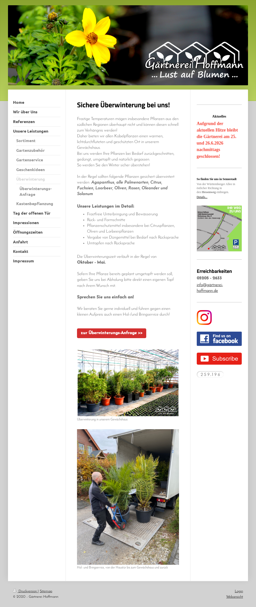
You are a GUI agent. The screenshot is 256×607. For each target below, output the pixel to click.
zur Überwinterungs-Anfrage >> (111, 333)
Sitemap (46, 591)
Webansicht (234, 597)
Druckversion (25, 591)
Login (239, 591)
